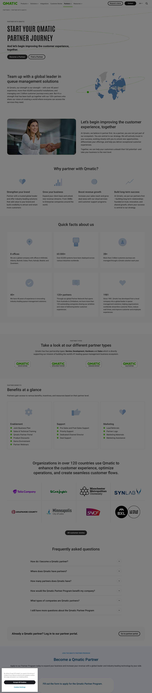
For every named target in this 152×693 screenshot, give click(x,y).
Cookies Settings (19, 687)
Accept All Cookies (19, 682)
